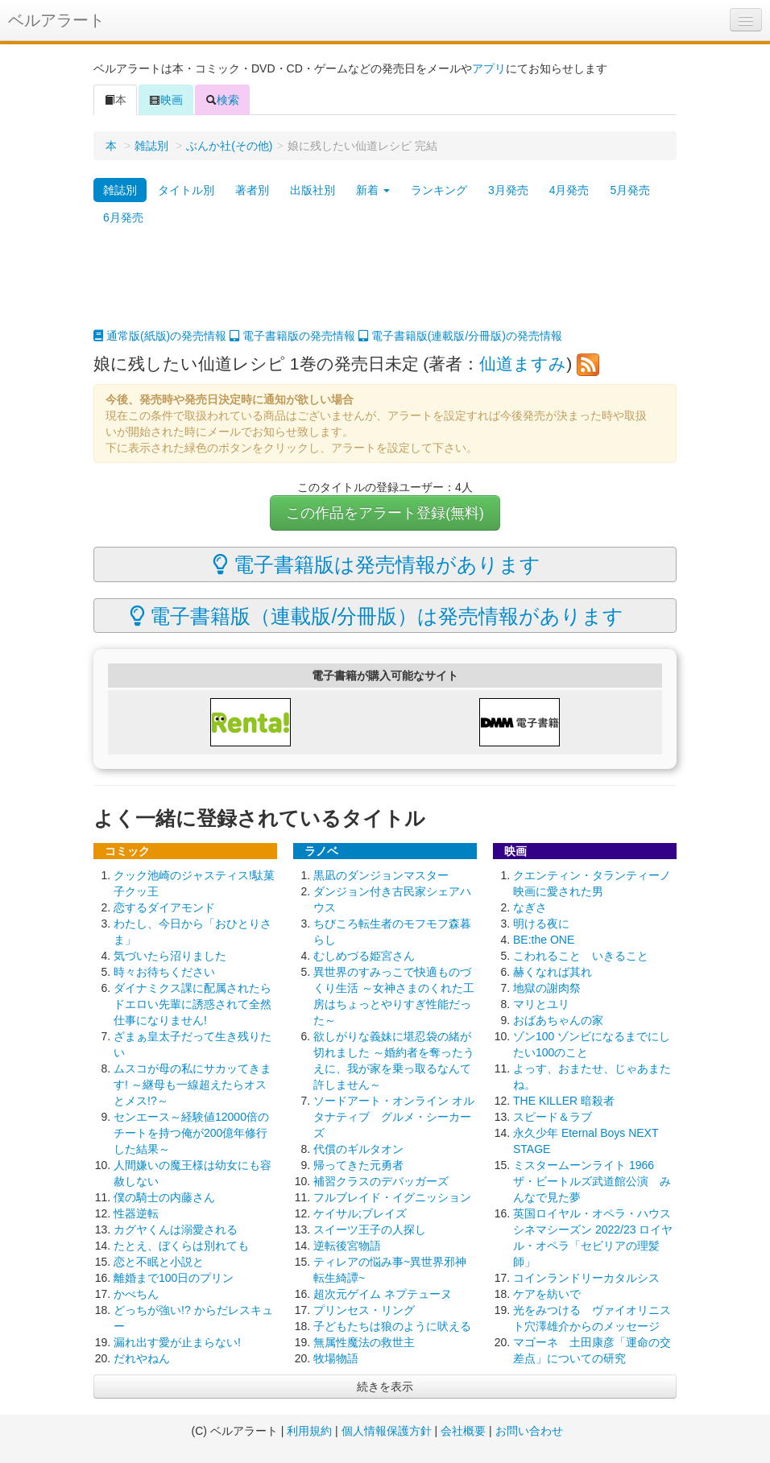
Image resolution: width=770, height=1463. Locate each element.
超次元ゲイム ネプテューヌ (382, 1293)
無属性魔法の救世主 (364, 1342)
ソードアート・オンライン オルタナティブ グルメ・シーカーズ (393, 1116)
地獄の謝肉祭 (547, 988)
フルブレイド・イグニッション (392, 1197)
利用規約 (309, 1430)
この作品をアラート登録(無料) (385, 513)
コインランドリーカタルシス (586, 1277)
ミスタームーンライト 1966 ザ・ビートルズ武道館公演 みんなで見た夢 (592, 1181)
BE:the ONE (543, 939)
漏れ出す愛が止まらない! (177, 1342)
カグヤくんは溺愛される (176, 1229)
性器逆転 (136, 1213)
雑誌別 (151, 145)
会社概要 (463, 1430)
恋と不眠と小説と (159, 1261)
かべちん (136, 1293)
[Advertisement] (385, 287)
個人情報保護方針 (387, 1430)
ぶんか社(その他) (229, 145)
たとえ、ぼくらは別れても (181, 1245)
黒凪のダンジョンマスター (381, 875)
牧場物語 (335, 1358)
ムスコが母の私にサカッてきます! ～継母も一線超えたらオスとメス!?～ (192, 1084)
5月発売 (630, 190)
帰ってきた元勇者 (358, 1165)
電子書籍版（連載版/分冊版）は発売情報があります (377, 616)
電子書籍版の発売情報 (292, 335)
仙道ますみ (522, 363)
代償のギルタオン (358, 1149)
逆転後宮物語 (347, 1245)
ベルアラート (56, 20)
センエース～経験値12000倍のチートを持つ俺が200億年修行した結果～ (191, 1132)
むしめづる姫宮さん (364, 955)
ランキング (439, 190)
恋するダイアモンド (164, 907)
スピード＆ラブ (552, 1116)
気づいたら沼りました (170, 955)
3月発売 (508, 190)
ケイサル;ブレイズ (360, 1213)
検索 (222, 99)
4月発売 (569, 190)
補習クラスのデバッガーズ (381, 1181)
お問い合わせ (529, 1430)
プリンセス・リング (364, 1310)
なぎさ (530, 907)
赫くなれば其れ (552, 971)
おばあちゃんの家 (558, 1020)
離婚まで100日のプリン (174, 1277)
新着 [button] (373, 190)
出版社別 (312, 190)
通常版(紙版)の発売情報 (159, 335)
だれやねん (142, 1358)
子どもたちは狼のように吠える (392, 1326)
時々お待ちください (164, 971)
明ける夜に (541, 923)
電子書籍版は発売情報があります (376, 564)
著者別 (252, 190)
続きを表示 (385, 1386)
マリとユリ (541, 1004)
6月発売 (123, 217)
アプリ (489, 68)
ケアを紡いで (547, 1293)
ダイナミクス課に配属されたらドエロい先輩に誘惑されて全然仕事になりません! (192, 1004)
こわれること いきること (580, 955)
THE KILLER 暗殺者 (564, 1100)
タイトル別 (186, 190)
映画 (166, 99)
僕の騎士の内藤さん (164, 1197)
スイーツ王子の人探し (369, 1229)
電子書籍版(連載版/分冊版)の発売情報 (460, 335)
